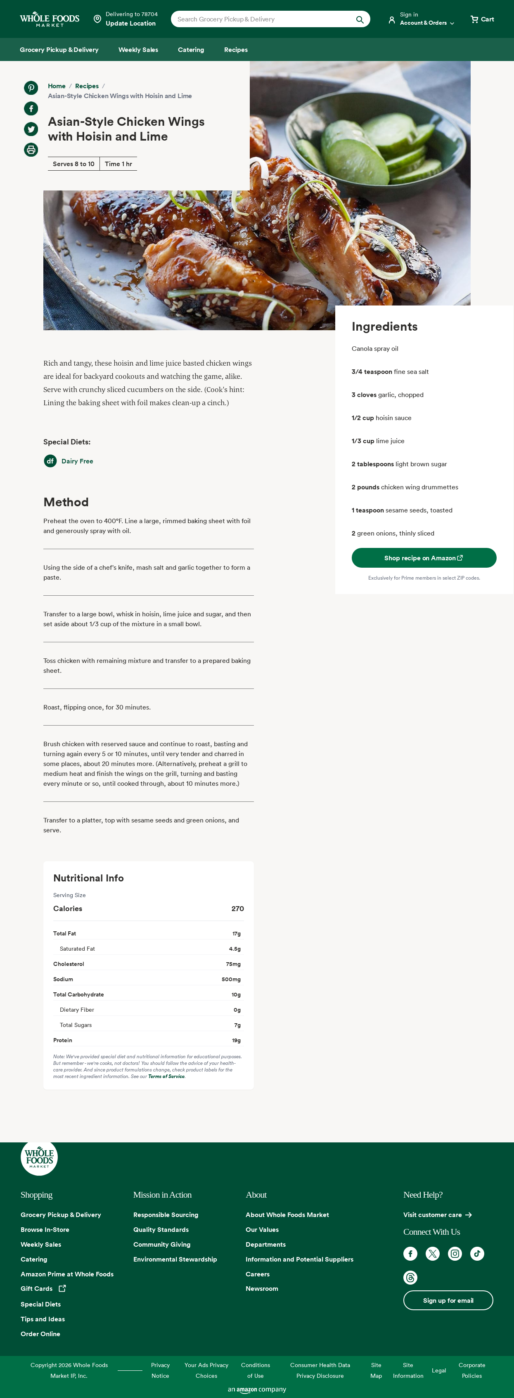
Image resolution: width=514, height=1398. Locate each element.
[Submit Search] (360, 19)
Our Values (262, 1229)
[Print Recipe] (31, 150)
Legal (439, 1370)
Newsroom (262, 1288)
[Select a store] (125, 19)
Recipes (87, 85)
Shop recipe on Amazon (424, 557)
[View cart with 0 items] (481, 19)
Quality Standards (161, 1229)
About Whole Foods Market (287, 1214)
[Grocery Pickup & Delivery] (59, 49)
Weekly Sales (41, 1244)
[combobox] (261, 19)
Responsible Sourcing (166, 1214)
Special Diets (41, 1304)
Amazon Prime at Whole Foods (67, 1273)
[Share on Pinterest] (31, 88)
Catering (34, 1259)
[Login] (421, 19)
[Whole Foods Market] (49, 19)
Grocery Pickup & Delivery (61, 1214)
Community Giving (162, 1244)
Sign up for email (448, 1300)
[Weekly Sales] (138, 49)
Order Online (40, 1333)
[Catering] (191, 49)
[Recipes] (236, 49)
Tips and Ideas (43, 1318)
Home (57, 85)
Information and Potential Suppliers (299, 1259)
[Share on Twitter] (31, 129)
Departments (266, 1244)
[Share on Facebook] (31, 108)
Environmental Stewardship (175, 1259)
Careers (258, 1273)
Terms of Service (166, 1076)
